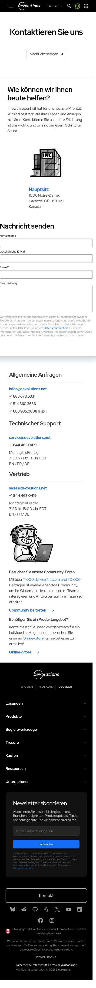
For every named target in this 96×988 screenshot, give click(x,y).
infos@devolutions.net (28, 388)
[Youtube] (68, 909)
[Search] (69, 6)
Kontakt (46, 895)
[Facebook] (40, 920)
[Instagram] (52, 920)
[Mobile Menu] (11, 6)
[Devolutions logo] (46, 674)
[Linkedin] (80, 909)
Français (46, 687)
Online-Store (33, 638)
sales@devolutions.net (28, 488)
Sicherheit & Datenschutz (31, 965)
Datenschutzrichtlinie (56, 328)
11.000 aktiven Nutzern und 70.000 (52, 579)
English (26, 687)
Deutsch (65, 687)
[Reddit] (24, 909)
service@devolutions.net (29, 437)
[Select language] (55, 6)
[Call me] (77, 6)
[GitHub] (35, 909)
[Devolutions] (29, 6)
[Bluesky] (13, 909)
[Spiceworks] (46, 909)
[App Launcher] (86, 6)
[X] (57, 909)
